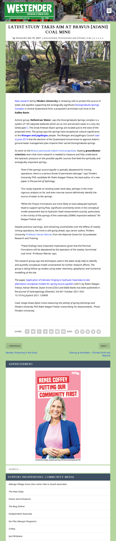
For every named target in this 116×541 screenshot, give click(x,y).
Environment (50, 38)
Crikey (12, 528)
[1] (26, 127)
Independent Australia (20, 513)
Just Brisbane (15, 536)
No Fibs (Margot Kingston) (22, 521)
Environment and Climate (71, 38)
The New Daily (16, 491)
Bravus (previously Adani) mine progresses (53, 150)
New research (22, 101)
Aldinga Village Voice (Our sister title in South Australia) (38, 484)
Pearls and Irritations (20, 499)
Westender (21, 38)
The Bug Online (17, 506)
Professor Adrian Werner (39, 234)
